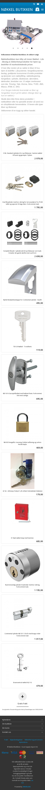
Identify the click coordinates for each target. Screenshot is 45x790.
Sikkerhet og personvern (34, 740)
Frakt (6, 740)
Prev (6, 30)
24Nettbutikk (27, 787)
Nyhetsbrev (23, 742)
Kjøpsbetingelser (16, 740)
